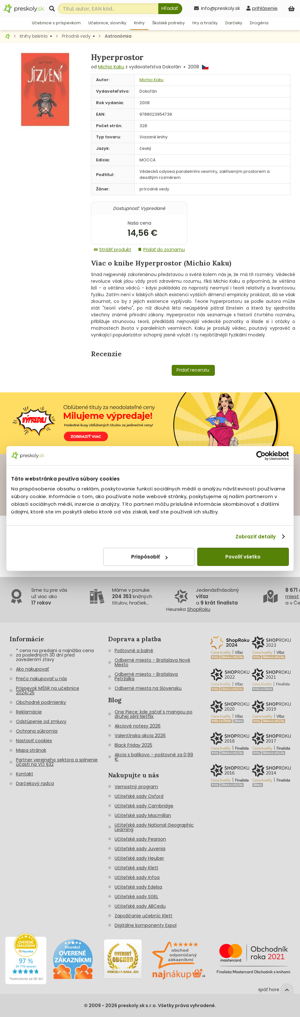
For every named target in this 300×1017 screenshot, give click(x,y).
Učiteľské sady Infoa (137, 877)
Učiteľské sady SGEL (136, 896)
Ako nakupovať (32, 669)
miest (292, 596)
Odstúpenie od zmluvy (41, 721)
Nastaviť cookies (34, 740)
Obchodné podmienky (41, 702)
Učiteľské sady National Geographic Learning (154, 827)
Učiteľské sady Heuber (139, 858)
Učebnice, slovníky (107, 23)
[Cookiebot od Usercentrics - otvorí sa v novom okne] (261, 455)
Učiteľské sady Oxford (139, 796)
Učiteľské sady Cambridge (144, 806)
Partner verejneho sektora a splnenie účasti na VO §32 (57, 762)
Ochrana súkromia (36, 731)
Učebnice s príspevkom (56, 23)
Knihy (139, 23)
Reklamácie (29, 712)
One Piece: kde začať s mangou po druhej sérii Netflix (153, 714)
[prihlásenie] (262, 8)
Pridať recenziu (192, 370)
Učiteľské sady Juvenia (140, 848)
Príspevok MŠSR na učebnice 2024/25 (47, 690)
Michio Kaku (111, 67)
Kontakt (24, 774)
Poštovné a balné (134, 650)
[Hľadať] (170, 8)
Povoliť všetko (242, 556)
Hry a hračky (205, 23)
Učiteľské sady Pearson (140, 839)
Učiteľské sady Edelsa (138, 887)
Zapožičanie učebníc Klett (143, 916)
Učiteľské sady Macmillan (143, 815)
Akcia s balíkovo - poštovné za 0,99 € (154, 756)
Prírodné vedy (76, 36)
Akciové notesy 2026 (138, 726)
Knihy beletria (34, 36)
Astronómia (118, 36)
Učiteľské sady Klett (136, 868)
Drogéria (259, 23)
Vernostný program (136, 786)
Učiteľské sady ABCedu (140, 906)
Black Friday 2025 (133, 745)
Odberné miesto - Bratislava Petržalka (146, 676)
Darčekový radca (35, 783)
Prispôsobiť (149, 556)
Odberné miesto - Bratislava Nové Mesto (152, 662)
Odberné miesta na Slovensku (148, 688)
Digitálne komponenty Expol (145, 925)
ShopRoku (198, 609)
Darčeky (233, 23)
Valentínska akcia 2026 (140, 735)
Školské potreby (168, 23)
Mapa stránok (31, 750)
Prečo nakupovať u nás (41, 678)
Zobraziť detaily (256, 536)
